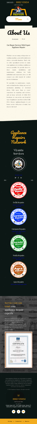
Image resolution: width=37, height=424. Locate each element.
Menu (18, 19)
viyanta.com (18, 175)
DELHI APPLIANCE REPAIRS (18, 205)
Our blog (10, 421)
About (23, 39)
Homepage (15, 39)
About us (27, 421)
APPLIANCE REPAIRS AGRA (19, 284)
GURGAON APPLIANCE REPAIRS (18, 232)
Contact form (18, 421)
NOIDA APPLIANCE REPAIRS (18, 258)
